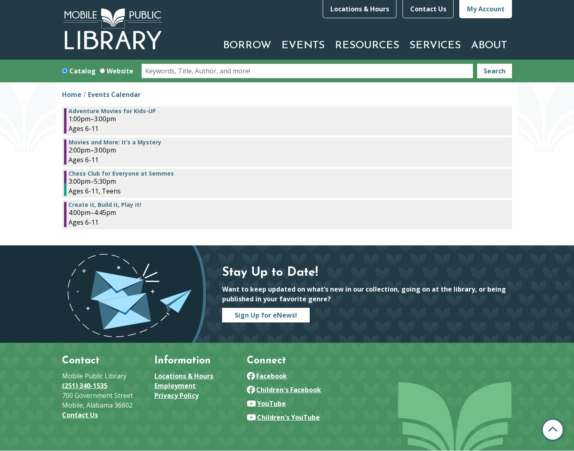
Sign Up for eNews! (266, 315)
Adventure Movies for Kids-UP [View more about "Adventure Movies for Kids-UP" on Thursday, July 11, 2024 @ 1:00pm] (112, 111)
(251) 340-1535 (84, 385)
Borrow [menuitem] (247, 45)
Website (120, 71)
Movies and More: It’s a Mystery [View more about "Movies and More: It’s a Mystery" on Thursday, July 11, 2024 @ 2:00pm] (115, 142)
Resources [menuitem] (367, 45)
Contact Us (428, 8)
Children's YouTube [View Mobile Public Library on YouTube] (283, 417)
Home (71, 94)
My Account (486, 8)
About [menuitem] (489, 45)
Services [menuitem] (435, 45)
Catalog (82, 71)
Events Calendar (114, 94)
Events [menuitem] (303, 45)
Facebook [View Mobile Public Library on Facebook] (267, 376)
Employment (175, 385)
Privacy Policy (176, 395)
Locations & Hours (359, 8)
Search (494, 71)
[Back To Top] (553, 430)
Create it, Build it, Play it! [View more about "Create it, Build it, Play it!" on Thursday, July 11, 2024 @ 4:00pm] (105, 205)
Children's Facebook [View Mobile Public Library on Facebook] (284, 389)
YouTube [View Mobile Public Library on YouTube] (266, 403)
